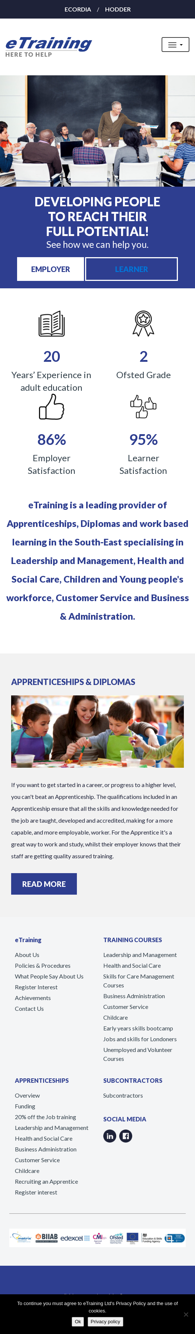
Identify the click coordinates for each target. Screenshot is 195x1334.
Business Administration (134, 995)
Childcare (115, 1017)
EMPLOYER (50, 269)
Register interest (36, 1192)
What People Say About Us (49, 976)
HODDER (118, 9)
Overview (27, 1095)
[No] (185, 1314)
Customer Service (125, 1006)
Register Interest (36, 986)
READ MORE (44, 883)
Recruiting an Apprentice (46, 1181)
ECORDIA (78, 9)
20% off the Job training (45, 1116)
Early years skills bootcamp (138, 1028)
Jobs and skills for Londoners (140, 1038)
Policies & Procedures (43, 965)
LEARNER (131, 269)
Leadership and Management (140, 954)
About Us (27, 954)
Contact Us (29, 1008)
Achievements (33, 997)
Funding (25, 1106)
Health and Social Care (132, 965)
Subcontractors (123, 1095)
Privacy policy (105, 1321)
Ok (78, 1321)
